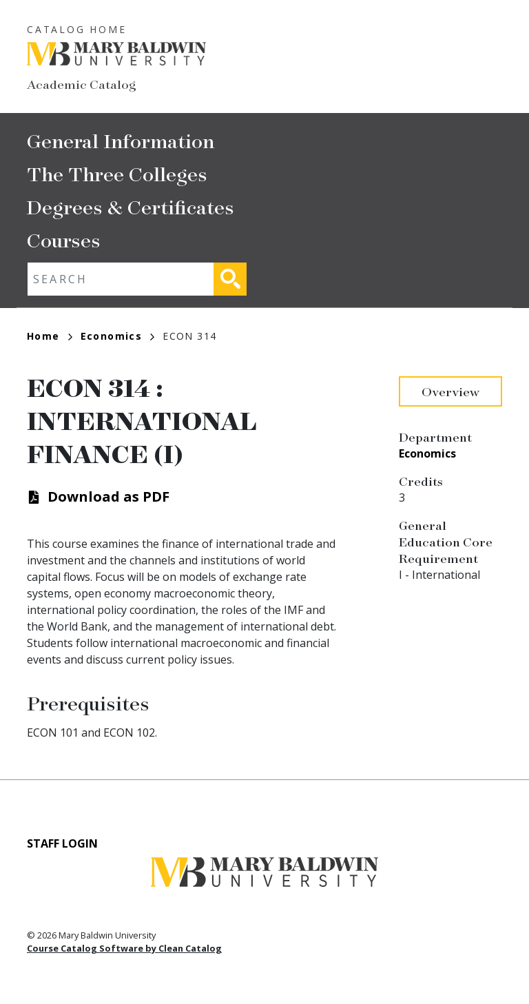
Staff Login (62, 843)
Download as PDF (108, 496)
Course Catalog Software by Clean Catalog (124, 948)
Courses (64, 239)
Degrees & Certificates (130, 206)
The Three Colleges (117, 173)
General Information (120, 140)
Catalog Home (77, 29)
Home (49, 335)
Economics (118, 335)
